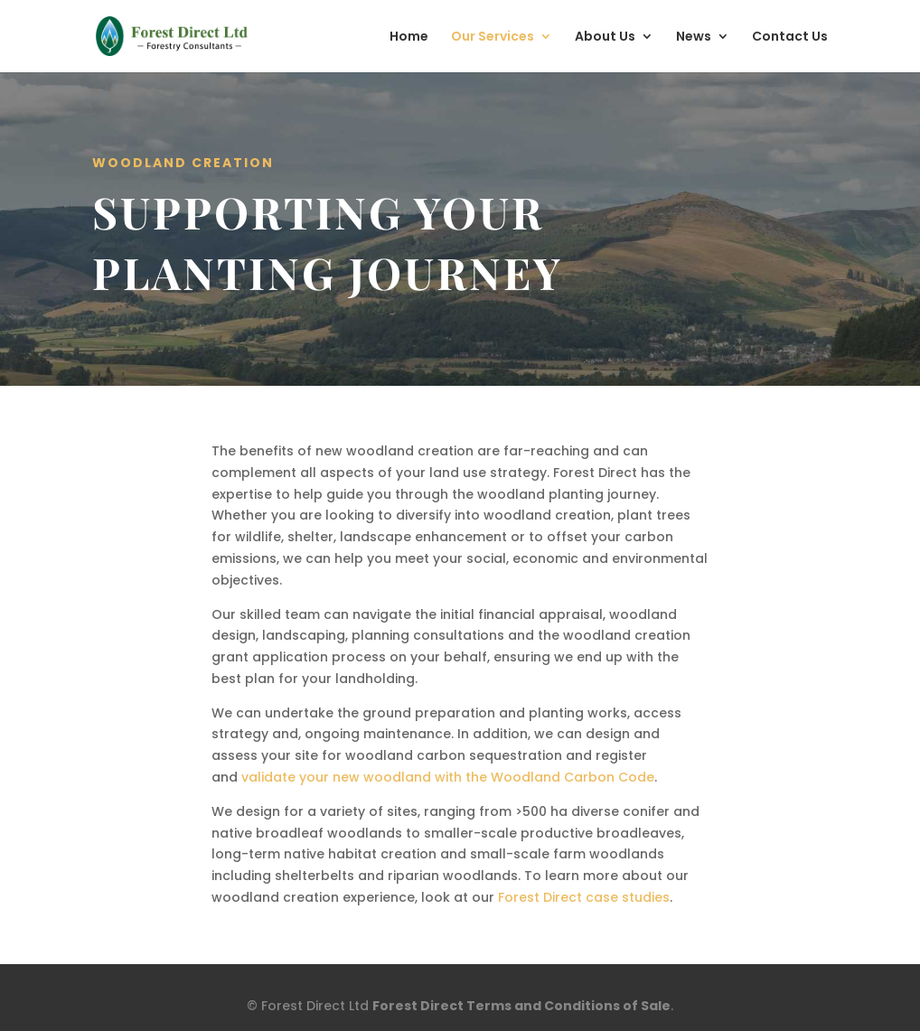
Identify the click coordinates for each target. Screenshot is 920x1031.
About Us (605, 37)
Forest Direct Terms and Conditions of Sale (521, 1006)
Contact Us (790, 37)
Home (409, 37)
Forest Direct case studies (584, 897)
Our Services (492, 37)
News (693, 37)
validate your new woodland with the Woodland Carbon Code (447, 777)
